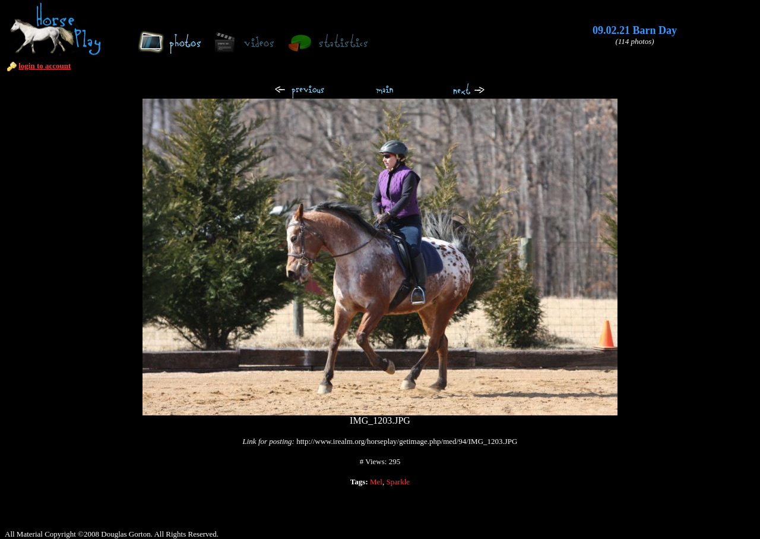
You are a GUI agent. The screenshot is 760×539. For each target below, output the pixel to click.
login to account (44, 65)
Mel (376, 481)
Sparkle (398, 481)
